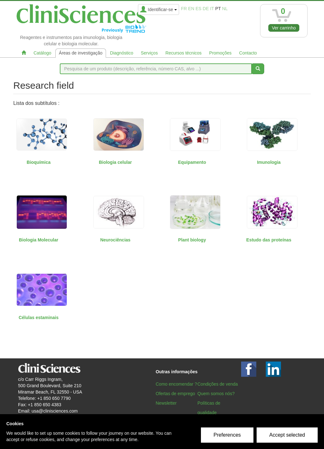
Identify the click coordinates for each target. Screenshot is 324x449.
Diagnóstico (121, 52)
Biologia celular (115, 162)
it (212, 8)
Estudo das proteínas (268, 239)
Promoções (220, 52)
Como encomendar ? (176, 384)
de (206, 8)
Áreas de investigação (81, 52)
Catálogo (42, 52)
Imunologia (269, 162)
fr (184, 8)
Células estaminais (39, 317)
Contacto (248, 52)
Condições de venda (217, 384)
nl (225, 8)
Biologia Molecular (38, 239)
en (191, 8)
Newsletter (166, 403)
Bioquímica (38, 162)
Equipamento (192, 162)
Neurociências (115, 239)
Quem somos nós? (216, 393)
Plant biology (192, 239)
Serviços (149, 52)
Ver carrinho (284, 27)
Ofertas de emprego (175, 393)
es (199, 8)
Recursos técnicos (183, 52)
